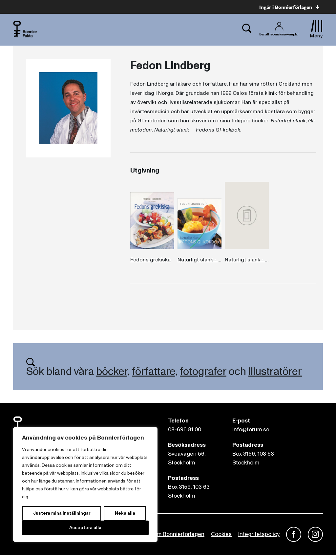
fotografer (203, 371)
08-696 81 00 (184, 429)
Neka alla (125, 513)
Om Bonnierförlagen (178, 534)
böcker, (113, 371)
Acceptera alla (85, 527)
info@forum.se (250, 429)
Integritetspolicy (259, 534)
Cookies (221, 534)
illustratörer (275, 371)
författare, (155, 371)
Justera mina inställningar (61, 513)
